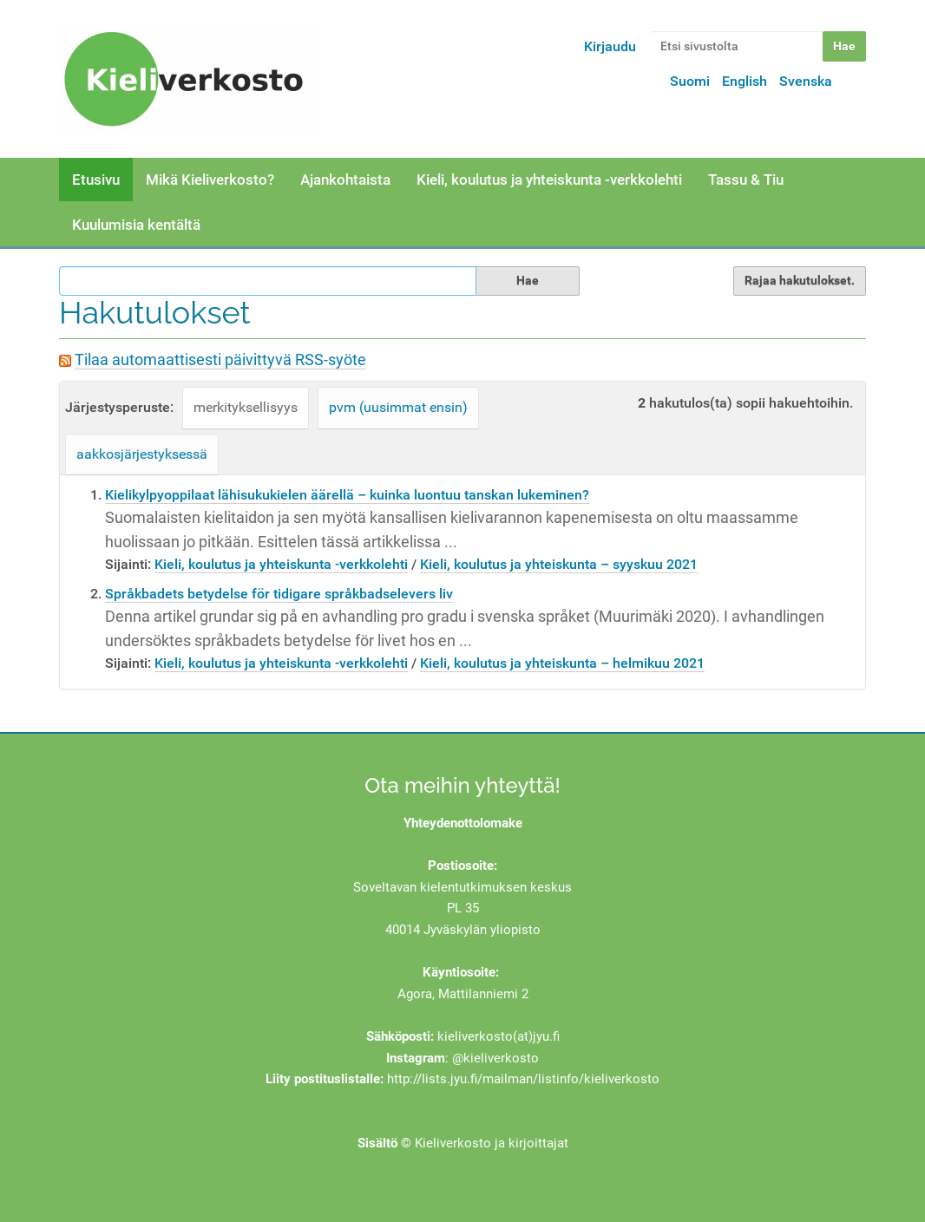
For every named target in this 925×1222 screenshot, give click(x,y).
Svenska (805, 81)
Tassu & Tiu (746, 179)
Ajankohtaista (345, 179)
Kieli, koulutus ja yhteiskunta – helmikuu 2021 (562, 663)
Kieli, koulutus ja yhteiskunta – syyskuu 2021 (559, 564)
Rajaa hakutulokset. (800, 280)
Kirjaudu (610, 46)
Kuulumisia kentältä (136, 224)
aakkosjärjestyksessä (141, 454)
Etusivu (96, 179)
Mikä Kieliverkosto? (210, 179)
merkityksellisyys (246, 407)
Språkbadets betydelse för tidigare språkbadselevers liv (279, 593)
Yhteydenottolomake (462, 823)
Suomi (690, 81)
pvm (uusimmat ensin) (398, 407)
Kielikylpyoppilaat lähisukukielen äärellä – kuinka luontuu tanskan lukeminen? (347, 495)
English (744, 81)
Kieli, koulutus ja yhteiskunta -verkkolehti (549, 179)
